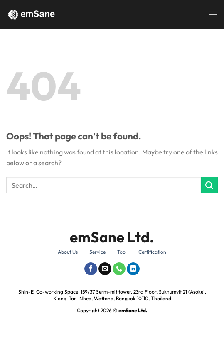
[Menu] (213, 14)
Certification (152, 252)
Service (97, 252)
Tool (122, 252)
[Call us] (119, 269)
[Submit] (209, 185)
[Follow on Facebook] (90, 269)
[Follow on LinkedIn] (133, 269)
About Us (68, 252)
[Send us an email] (104, 269)
